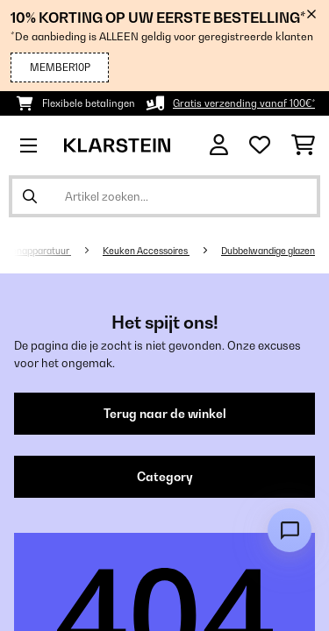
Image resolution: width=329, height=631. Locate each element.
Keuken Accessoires (146, 250)
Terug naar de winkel (165, 414)
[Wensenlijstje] (259, 145)
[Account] (219, 145)
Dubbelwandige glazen (268, 250)
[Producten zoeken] (164, 196)
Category (165, 477)
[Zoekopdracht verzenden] (30, 196)
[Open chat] (289, 530)
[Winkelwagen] (303, 145)
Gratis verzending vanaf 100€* (244, 103)
